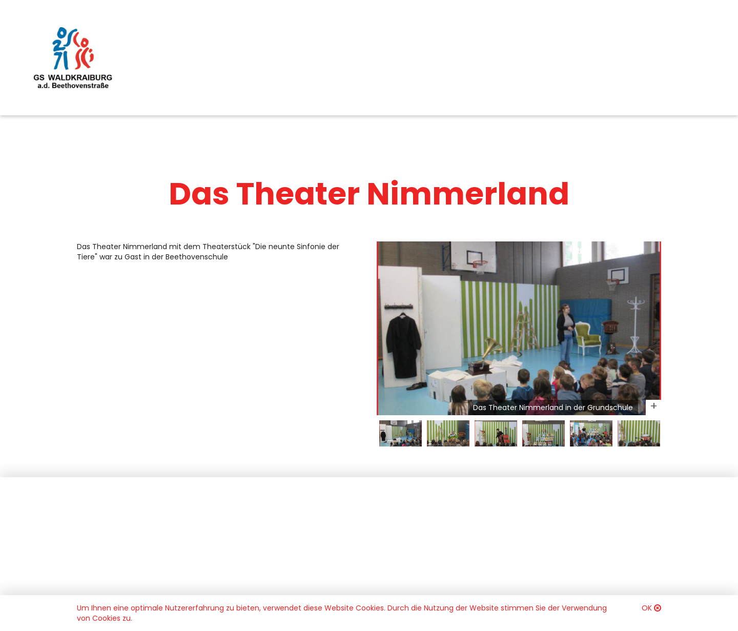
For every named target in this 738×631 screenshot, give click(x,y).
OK (647, 608)
